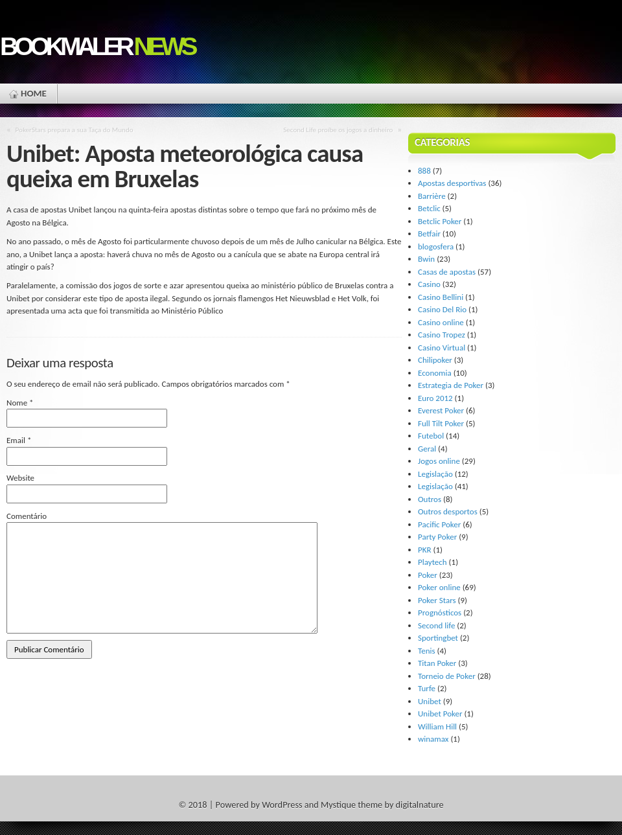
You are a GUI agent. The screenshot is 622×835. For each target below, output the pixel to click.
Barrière (432, 196)
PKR (425, 550)
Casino (429, 284)
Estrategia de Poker (450, 385)
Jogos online (439, 461)
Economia (435, 373)
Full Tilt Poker (441, 423)
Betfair (429, 233)
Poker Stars (437, 600)
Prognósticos (439, 612)
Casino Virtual (441, 347)
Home (34, 93)
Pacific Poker (439, 524)
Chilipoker (435, 360)
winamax (433, 739)
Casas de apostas (447, 272)
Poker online (439, 587)
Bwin (426, 259)
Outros (429, 499)
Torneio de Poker (447, 676)
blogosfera (436, 246)
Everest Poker (441, 410)
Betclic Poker (439, 221)
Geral (427, 448)
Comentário (26, 516)
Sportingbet (438, 638)
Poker (427, 575)
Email (18, 440)
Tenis (426, 651)
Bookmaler (97, 46)
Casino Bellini (440, 297)
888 (424, 171)
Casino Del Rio (442, 309)
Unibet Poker (440, 713)
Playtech (432, 562)
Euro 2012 (435, 398)
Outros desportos (448, 511)
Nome (20, 402)
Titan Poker (437, 663)
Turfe (426, 688)
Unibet (429, 701)
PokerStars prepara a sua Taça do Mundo (74, 129)
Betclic (429, 208)
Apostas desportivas (452, 183)
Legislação (435, 474)
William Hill (437, 726)
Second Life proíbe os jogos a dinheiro (338, 129)
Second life (436, 625)
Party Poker (437, 537)
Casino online (441, 322)
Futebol (431, 435)
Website (20, 478)
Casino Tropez (441, 334)
